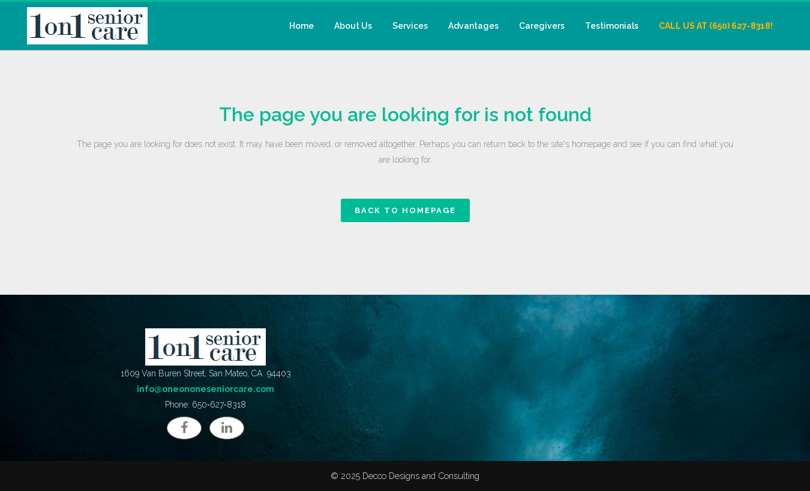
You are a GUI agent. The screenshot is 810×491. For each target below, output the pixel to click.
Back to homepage (405, 210)
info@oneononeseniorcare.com (205, 389)
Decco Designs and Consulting (420, 476)
